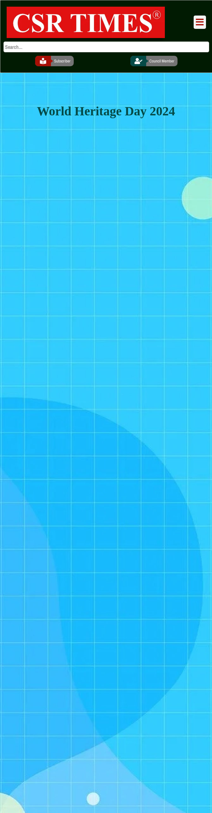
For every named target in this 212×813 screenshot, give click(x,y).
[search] (106, 47)
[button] (200, 22)
